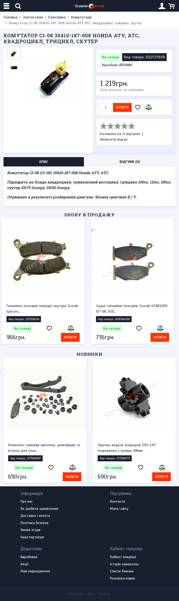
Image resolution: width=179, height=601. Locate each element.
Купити (122, 107)
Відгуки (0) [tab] (130, 161)
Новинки (89, 354)
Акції (24, 564)
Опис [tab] (43, 161)
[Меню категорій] (7, 6)
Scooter (89, 6)
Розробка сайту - (89, 594)
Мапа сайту (119, 509)
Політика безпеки (34, 523)
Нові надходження (35, 571)
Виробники (29, 557)
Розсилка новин (122, 578)
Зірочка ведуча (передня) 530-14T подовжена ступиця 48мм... (127, 448)
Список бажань (122, 571)
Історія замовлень (124, 564)
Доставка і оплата (35, 516)
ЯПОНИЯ (125, 65)
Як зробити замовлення (39, 509)
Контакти (117, 502)
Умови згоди (30, 530)
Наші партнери (32, 537)
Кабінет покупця (123, 557)
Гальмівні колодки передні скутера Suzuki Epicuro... (44, 309)
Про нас (27, 502)
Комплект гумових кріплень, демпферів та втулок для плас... (44, 448)
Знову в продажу (89, 214)
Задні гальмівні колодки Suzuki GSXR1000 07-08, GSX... (133, 309)
